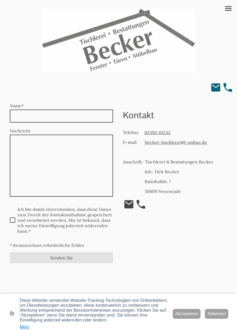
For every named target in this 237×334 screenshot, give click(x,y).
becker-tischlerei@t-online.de (176, 142)
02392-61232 (157, 132)
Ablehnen (216, 313)
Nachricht (20, 130)
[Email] (216, 87)
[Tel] (228, 87)
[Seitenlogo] (118, 40)
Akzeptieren (186, 313)
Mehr (24, 327)
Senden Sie (61, 257)
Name (17, 105)
